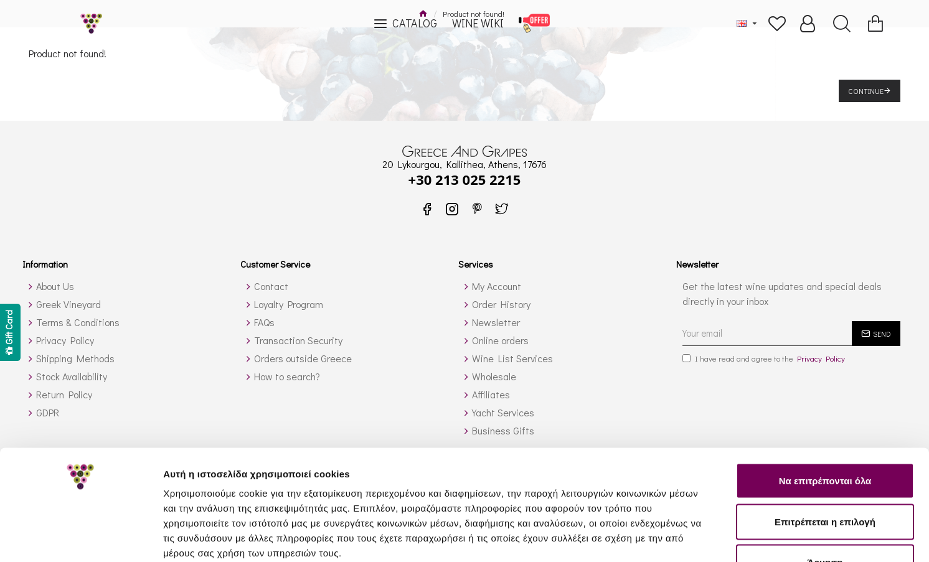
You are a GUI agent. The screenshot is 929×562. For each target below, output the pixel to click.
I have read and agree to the (764, 358)
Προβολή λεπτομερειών (739, 537)
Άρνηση (824, 480)
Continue (866, 91)
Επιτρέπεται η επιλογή (825, 439)
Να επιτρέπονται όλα (825, 398)
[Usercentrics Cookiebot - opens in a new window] (80, 537)
